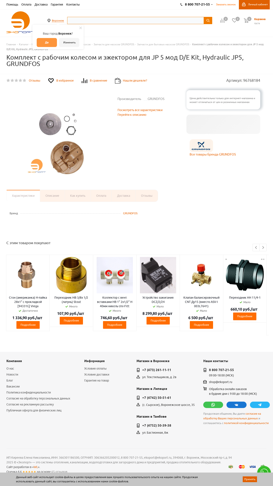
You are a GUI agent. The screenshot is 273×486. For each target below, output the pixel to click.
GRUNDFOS (130, 213)
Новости (12, 374)
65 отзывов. (59, 471)
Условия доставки (96, 374)
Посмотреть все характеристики (140, 110)
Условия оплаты (95, 368)
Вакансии (13, 386)
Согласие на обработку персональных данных (38, 398)
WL (36, 467)
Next (263, 247)
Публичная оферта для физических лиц (33, 410)
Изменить (69, 42)
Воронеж (58, 20)
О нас (10, 368)
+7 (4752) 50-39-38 (156, 425)
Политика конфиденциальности (28, 392)
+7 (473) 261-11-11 (156, 370)
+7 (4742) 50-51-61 (156, 398)
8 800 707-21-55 (221, 370)
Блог (9, 380)
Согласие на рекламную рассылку (30, 404)
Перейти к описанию (132, 114)
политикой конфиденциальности (246, 423)
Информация (94, 361)
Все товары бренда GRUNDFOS (213, 154)
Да (47, 42)
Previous (256, 247)
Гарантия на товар (96, 380)
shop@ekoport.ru (220, 382)
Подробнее (28, 324)
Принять (250, 479)
